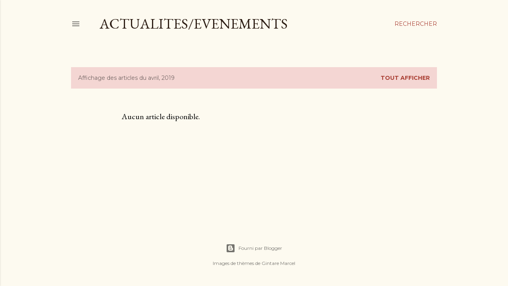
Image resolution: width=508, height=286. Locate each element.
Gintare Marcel (278, 263)
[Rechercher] (415, 23)
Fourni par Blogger (254, 248)
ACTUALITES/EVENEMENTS (194, 23)
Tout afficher (405, 77)
